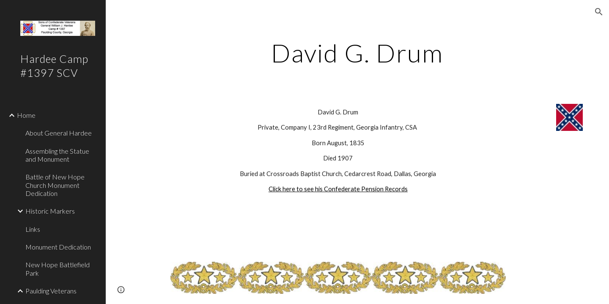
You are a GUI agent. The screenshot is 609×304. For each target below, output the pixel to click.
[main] (357, 52)
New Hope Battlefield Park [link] (57, 269)
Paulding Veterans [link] (51, 291)
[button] (599, 12)
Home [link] (26, 115)
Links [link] (32, 229)
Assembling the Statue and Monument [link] (57, 155)
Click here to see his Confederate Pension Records (338, 189)
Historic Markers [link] (50, 211)
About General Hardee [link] (58, 133)
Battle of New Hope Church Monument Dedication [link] (55, 185)
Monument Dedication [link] (58, 247)
